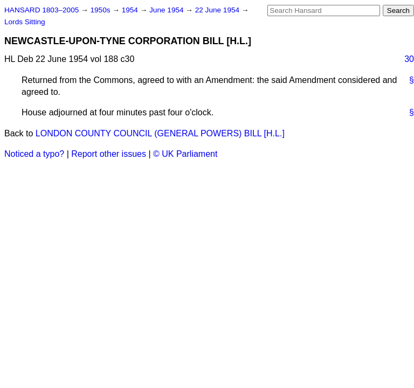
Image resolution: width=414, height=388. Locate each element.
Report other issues (108, 153)
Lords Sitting (24, 22)
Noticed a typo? (34, 153)
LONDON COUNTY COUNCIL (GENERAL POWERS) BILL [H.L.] (160, 133)
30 (409, 59)
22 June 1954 (218, 10)
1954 (131, 10)
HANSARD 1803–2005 (41, 10)
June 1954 (167, 10)
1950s (101, 10)
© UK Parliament (185, 153)
